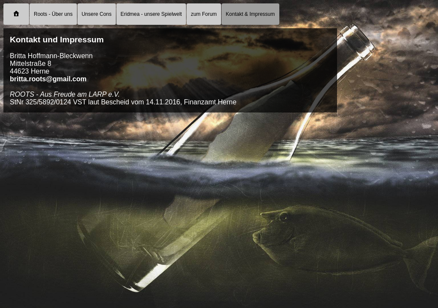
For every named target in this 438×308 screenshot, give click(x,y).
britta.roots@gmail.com (48, 79)
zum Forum (204, 14)
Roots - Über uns (53, 14)
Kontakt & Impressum (250, 14)
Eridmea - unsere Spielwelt (151, 14)
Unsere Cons (97, 14)
